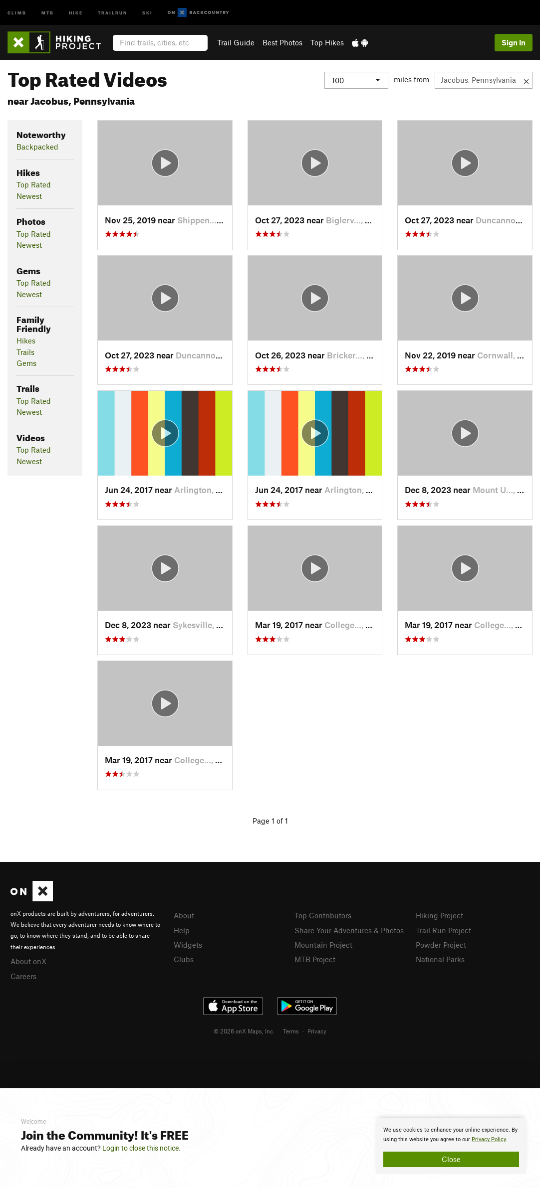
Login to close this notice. (141, 1148)
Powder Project (441, 944)
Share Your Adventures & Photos (349, 930)
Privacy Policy (489, 1139)
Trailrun (112, 12)
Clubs (184, 959)
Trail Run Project (443, 930)
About (184, 915)
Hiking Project (439, 915)
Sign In (514, 42)
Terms (291, 1030)
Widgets (188, 944)
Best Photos (282, 42)
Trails (25, 351)
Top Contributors (322, 915)
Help (182, 930)
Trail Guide (236, 42)
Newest (29, 195)
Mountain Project (323, 944)
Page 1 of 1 (270, 820)
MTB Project (314, 959)
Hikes (25, 340)
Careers (23, 976)
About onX (28, 961)
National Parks (440, 959)
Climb (16, 12)
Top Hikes (327, 42)
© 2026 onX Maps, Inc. (244, 1030)
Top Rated (33, 184)
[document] (451, 1146)
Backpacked (37, 146)
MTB (47, 12)
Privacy (316, 1030)
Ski (147, 12)
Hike (76, 12)
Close (451, 1159)
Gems (26, 362)
